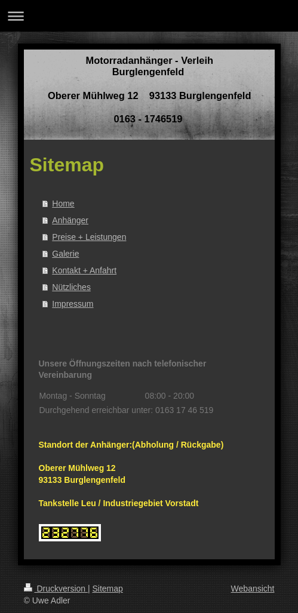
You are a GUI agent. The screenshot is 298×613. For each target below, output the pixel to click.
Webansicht (253, 588)
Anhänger (70, 220)
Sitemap (108, 588)
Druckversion (56, 588)
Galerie (65, 253)
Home (63, 203)
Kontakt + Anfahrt (84, 270)
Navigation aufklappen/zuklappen (149, 16)
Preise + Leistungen (89, 237)
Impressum (72, 304)
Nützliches (71, 287)
